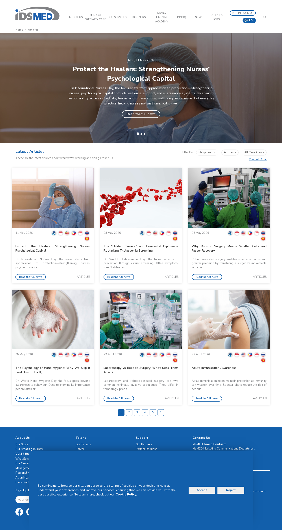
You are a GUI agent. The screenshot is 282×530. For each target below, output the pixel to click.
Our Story (21, 444)
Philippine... (207, 152)
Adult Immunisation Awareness (214, 368)
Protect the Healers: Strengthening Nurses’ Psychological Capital (52, 248)
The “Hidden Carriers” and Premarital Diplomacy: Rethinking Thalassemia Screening (141, 248)
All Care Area (254, 152)
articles (230, 152)
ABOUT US (76, 17)
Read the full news (141, 114)
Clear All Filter (258, 159)
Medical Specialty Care (95, 17)
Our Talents (83, 444)
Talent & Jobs (216, 17)
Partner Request (146, 449)
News (199, 17)
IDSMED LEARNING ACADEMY (161, 17)
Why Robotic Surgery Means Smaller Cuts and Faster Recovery (229, 248)
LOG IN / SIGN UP (243, 13)
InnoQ (181, 17)
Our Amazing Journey (29, 449)
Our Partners (144, 444)
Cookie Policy (126, 494)
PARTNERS (139, 17)
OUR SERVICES (117, 17)
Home (19, 29)
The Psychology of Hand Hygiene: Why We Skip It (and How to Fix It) (52, 370)
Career (80, 449)
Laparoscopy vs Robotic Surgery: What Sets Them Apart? (141, 370)
